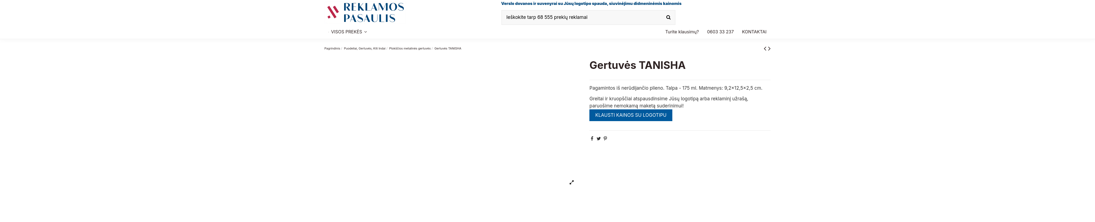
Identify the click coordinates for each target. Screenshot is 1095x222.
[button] (720, 32)
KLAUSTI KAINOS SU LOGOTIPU (631, 115)
